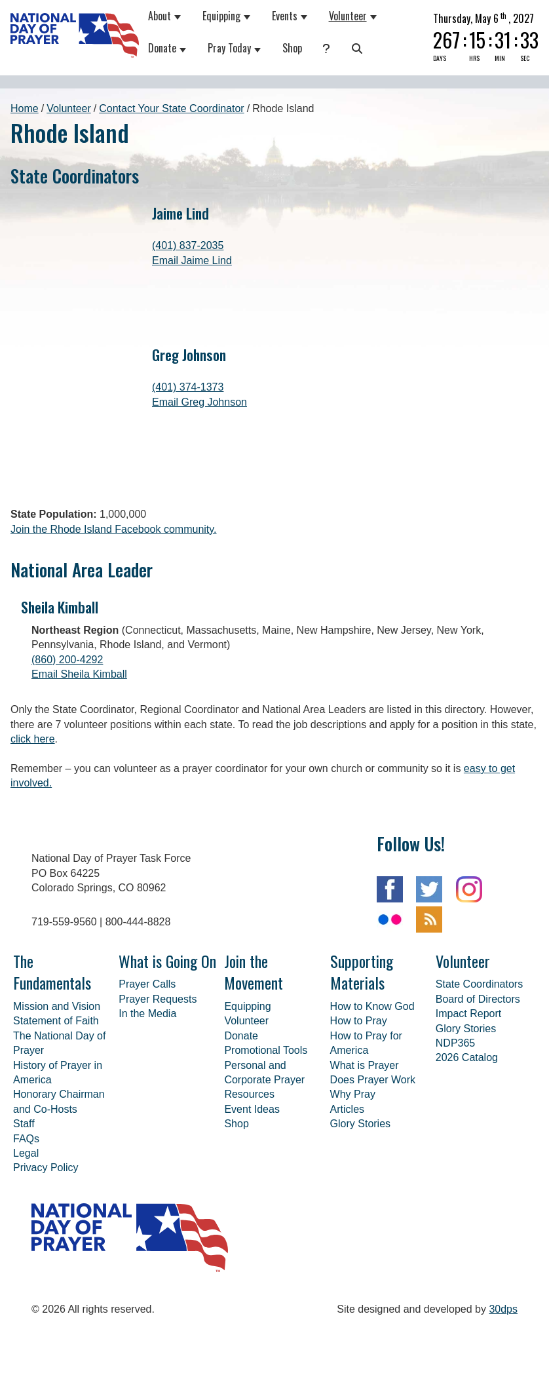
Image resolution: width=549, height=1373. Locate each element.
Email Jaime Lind (192, 260)
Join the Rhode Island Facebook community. (113, 572)
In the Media (147, 1056)
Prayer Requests (158, 1042)
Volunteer (348, 16)
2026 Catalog (467, 1100)
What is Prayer (364, 1108)
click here (32, 782)
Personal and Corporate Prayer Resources (264, 1123)
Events (284, 16)
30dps (503, 1352)
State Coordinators (479, 1027)
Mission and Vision (56, 1049)
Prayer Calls (147, 1027)
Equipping (221, 16)
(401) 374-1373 (187, 387)
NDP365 (455, 1086)
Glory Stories (360, 1166)
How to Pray (358, 1064)
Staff (24, 1166)
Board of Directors (478, 1042)
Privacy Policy (46, 1210)
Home (24, 108)
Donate (162, 48)
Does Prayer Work (372, 1123)
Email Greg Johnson (199, 402)
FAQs (26, 1182)
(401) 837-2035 (187, 245)
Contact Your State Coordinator (171, 108)
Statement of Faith (56, 1064)
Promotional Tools (265, 1093)
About (159, 16)
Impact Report (468, 1056)
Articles (347, 1152)
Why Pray (352, 1137)
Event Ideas (252, 1152)
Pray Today (229, 48)
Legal (26, 1196)
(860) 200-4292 (67, 702)
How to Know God (372, 1049)
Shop (292, 48)
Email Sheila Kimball (79, 717)
